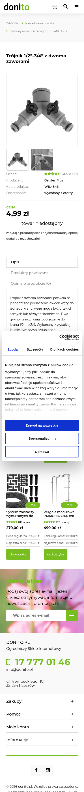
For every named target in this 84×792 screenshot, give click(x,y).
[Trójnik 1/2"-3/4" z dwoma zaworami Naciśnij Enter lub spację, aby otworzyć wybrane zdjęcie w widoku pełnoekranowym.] (42, 110)
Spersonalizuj (42, 438)
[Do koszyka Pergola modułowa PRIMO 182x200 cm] (55, 554)
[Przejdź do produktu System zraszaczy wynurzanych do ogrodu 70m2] (23, 496)
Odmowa (42, 452)
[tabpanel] (42, 314)
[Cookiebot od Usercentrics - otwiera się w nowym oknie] (60, 337)
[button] (19, 233)
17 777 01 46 (41, 662)
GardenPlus (53, 180)
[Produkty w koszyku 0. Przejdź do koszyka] (55, 6)
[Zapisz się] (72, 615)
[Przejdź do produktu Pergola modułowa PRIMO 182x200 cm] (61, 496)
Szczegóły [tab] (35, 349)
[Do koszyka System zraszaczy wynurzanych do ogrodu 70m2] (18, 554)
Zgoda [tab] (12, 349)
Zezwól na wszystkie (42, 425)
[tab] (42, 262)
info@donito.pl (19, 669)
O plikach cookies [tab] (64, 349)
